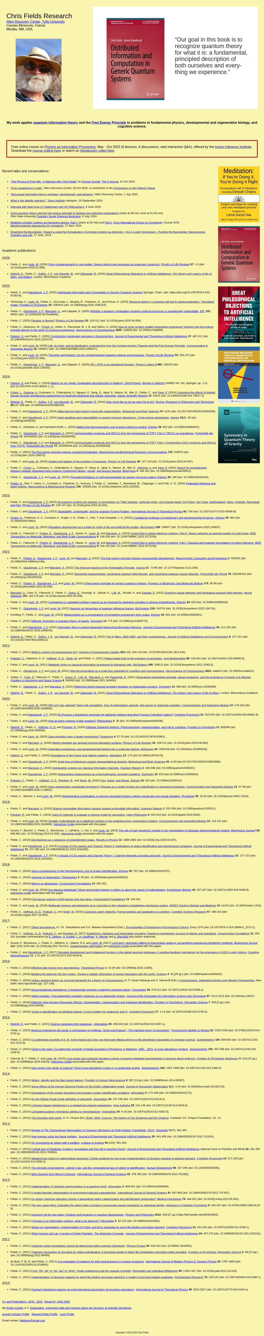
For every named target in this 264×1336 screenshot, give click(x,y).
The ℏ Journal (110, 181)
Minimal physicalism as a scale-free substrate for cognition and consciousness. (117, 670)
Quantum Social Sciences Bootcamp (59, 216)
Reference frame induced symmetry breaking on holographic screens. (116, 686)
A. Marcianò (121, 936)
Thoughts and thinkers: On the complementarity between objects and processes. (96, 355)
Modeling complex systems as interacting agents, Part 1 (44, 222)
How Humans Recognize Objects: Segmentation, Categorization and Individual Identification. (125, 1002)
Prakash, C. (17, 658)
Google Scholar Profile (15, 1314)
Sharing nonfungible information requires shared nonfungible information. (96, 808)
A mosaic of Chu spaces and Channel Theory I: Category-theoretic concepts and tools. (109, 855)
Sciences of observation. (46, 877)
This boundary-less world (46, 1117)
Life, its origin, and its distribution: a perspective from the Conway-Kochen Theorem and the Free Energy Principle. (117, 345)
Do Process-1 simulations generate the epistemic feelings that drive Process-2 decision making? (115, 714)
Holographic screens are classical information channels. (85, 767)
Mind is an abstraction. (44, 883)
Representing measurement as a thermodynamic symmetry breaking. (99, 774)
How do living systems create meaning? (72, 720)
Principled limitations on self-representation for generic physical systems (113, 477)
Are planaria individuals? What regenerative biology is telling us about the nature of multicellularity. (107, 889)
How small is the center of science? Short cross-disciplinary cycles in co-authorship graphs (85, 1067)
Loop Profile (67, 1314)
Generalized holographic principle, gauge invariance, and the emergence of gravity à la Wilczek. (193, 677)
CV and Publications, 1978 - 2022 (22, 1301)
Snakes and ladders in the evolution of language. (77, 461)
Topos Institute (56, 200)
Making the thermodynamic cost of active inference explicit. (112, 427)
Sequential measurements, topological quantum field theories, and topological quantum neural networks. (137, 573)
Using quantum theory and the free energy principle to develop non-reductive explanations (64, 213)
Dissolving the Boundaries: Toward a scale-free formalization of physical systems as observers (67, 232)
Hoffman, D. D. (55, 658)
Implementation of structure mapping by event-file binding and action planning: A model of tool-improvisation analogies (102, 1277)
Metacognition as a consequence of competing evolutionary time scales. (107, 614)
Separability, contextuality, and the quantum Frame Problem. (94, 511)
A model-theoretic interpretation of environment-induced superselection (73, 1192)
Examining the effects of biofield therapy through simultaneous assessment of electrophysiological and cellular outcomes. (112, 394)
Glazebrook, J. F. (38, 292)
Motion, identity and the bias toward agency (57, 1080)
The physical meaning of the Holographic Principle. (104, 567)
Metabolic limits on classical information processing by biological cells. (90, 664)
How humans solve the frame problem (54, 1136)
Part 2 (108, 222)
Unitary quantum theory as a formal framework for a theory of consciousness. (77, 980)
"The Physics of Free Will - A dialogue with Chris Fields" (43, 181)
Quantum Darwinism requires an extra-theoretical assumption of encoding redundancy (83, 1289)
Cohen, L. (16, 392)
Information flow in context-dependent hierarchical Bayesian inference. (100, 627)
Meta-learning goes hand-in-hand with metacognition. (89, 411)
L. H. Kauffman (85, 936)
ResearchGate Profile (44, 1314)
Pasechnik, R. (118, 677)
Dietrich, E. (17, 273)
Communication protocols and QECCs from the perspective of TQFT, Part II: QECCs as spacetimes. (134, 433)
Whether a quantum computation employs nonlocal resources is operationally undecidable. (144, 311)
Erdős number (15, 1307)
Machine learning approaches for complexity (36, 225)
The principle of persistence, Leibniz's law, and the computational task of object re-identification (88, 1167)
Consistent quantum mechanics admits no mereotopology (65, 1111)
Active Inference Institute (233, 147)
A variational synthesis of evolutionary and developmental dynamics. (174, 517)
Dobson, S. (17, 336)
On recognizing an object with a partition (55, 1142)
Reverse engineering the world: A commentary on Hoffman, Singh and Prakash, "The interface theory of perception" (100, 1030)
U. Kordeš (69, 936)
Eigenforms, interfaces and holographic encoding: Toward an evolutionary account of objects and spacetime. (152, 933)
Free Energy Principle (109, 122)
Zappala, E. (148, 592)
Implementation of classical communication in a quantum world (69, 1186)
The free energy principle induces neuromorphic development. (138, 558)
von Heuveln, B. (63, 273)
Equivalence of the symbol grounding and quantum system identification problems (80, 1092)
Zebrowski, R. (88, 273)
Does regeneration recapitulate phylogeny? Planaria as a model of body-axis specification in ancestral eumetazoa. (116, 786)
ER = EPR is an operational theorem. (112, 364)
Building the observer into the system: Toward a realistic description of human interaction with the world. (93, 974)
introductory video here (97, 150)
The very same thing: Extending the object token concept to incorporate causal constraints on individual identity (97, 1205)
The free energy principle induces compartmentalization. (65, 452)
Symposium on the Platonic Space (134, 188)
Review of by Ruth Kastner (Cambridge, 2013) (92, 1130)
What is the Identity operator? (28, 200)
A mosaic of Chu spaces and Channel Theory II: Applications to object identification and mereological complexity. (124, 846)
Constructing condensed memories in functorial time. (82, 336)
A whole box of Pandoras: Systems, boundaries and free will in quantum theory (78, 1149)
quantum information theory (55, 122)
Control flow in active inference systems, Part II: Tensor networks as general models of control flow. (189, 533)
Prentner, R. (69, 727)
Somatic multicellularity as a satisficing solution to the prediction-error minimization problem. (103, 821)
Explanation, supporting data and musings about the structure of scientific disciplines (80, 1307)
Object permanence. (43, 927)
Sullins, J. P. (45, 273)
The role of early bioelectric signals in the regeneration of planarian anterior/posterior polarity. (174, 830)
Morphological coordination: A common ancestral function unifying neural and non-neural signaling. (121, 796)
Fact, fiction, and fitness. (115, 780)
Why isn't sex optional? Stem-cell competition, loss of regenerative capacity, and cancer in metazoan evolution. (114, 705)
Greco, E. (74, 592)
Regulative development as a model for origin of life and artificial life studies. (93, 527)
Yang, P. (163, 392)
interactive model (119, 946)
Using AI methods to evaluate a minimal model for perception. (89, 814)
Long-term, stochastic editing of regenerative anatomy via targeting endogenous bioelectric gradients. (172, 942)
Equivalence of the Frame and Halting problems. (80, 755)
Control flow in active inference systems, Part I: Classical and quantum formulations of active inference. (192, 542)
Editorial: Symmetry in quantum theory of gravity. (60, 621)
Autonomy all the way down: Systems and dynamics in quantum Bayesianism (77, 1214)
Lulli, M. (116, 592)
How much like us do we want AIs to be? (130, 401)
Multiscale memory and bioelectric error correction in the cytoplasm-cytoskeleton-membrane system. (108, 905)
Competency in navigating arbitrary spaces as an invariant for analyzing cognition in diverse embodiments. (112, 602)
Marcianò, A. (52, 311)
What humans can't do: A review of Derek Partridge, (77, 1233)
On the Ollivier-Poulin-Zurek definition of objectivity (61, 1099)
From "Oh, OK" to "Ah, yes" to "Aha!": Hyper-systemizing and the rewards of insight (81, 1270)
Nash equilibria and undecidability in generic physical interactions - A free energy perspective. (113, 417)
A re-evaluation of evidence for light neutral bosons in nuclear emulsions (100, 1261)
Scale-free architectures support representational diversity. (93, 761)
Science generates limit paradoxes (71, 1024)
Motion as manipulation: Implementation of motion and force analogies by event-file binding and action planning (98, 1227)
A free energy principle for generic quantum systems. (115, 583)
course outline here (47, 150)
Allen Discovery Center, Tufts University (35, 21)
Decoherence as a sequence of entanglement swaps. (63, 839)
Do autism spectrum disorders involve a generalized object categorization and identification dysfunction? (93, 1199)
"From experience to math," (26, 188)
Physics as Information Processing (70, 147)
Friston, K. (48, 326)
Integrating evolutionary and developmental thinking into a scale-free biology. (94, 749)
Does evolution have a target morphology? (73, 736)
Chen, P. (29, 677)
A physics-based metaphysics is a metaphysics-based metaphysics (71, 1105)
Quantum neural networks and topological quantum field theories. (204, 592)
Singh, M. (71, 658)
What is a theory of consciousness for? (54, 652)
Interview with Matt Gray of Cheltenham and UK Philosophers (47, 206)
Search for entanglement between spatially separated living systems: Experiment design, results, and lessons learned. (108, 469)
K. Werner (102, 936)
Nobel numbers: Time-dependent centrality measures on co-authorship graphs (78, 996)
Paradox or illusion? (43, 320)
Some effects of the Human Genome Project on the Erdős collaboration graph (77, 1086)
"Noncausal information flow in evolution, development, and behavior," (52, 194)
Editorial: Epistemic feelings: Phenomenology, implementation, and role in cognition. (136, 727)
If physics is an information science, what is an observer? (65, 1220)
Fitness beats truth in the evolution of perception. (133, 658)
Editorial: (37, 1002)
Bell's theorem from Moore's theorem (53, 1174)
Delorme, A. (31, 392)
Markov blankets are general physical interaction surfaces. (87, 742)
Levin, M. (33, 264)
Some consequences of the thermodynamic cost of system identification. (74, 871)
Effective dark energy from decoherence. (55, 967)
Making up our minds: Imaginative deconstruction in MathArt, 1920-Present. (96, 383)
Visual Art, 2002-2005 (57, 1301)
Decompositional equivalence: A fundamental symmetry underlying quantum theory (80, 989)
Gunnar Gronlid (91, 181)
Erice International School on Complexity (138, 222)
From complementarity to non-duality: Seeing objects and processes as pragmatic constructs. (104, 264)
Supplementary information (86, 946)
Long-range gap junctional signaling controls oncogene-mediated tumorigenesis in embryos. (131, 1058)
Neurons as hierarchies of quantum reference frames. (102, 608)
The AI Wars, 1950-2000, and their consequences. (136, 636)
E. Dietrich (55, 936)
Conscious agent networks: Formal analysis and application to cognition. (127, 911)
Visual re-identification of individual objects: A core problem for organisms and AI (79, 1011)
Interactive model (64, 824)
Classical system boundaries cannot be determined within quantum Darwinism (78, 1245)
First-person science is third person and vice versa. (61, 899)
